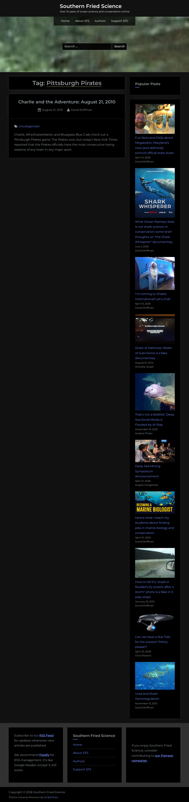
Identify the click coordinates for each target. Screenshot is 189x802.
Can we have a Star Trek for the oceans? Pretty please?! (152, 642)
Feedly (44, 755)
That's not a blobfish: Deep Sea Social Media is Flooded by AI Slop (154, 419)
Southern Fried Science (91, 6)
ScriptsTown (51, 797)
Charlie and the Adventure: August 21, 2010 (66, 102)
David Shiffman (81, 109)
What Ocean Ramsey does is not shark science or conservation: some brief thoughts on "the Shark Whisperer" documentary (154, 232)
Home (65, 21)
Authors (100, 21)
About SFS (82, 21)
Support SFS (119, 21)
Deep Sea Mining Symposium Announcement (147, 471)
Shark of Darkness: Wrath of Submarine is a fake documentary (153, 353)
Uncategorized (29, 126)
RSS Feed (46, 735)
